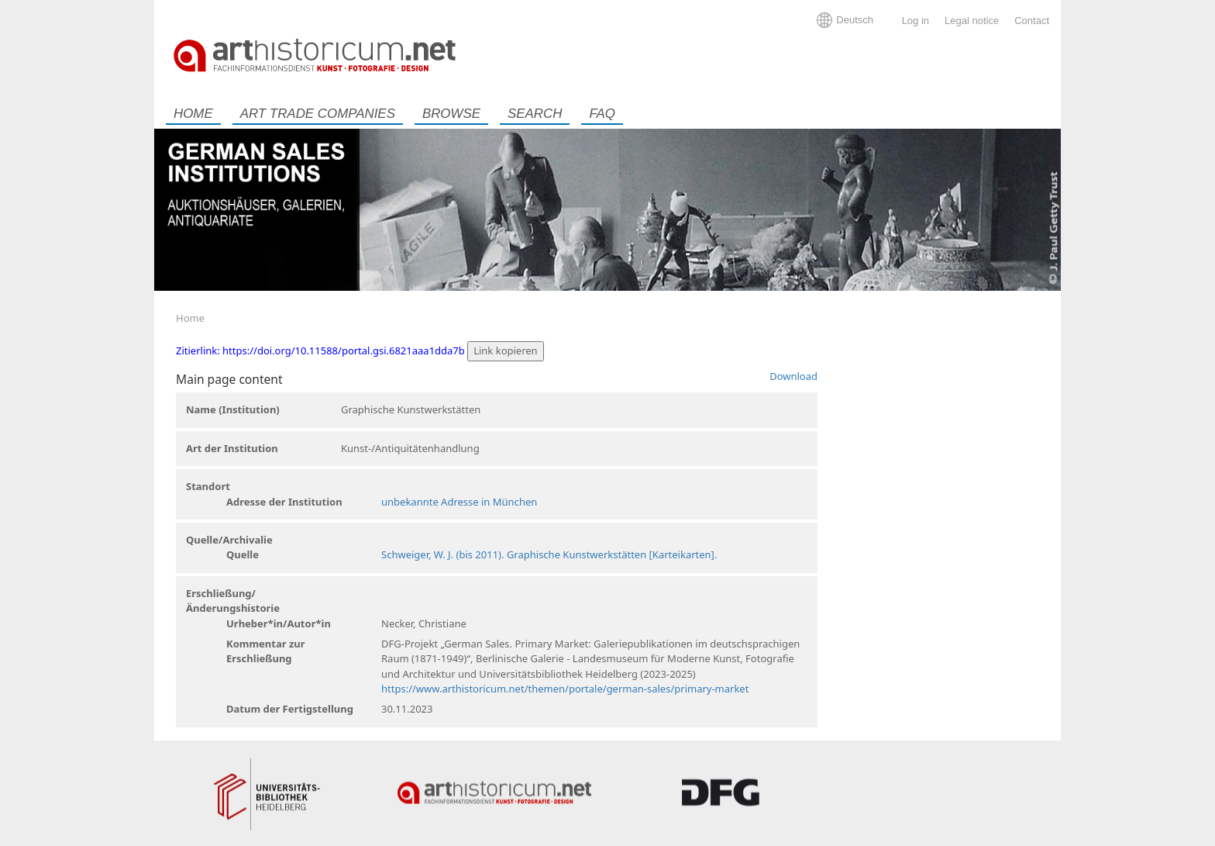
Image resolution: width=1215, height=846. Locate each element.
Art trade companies (317, 113)
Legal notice (972, 20)
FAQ (601, 113)
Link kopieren (505, 350)
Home (193, 113)
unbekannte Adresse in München (459, 502)
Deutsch (854, 20)
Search (535, 113)
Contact (1031, 20)
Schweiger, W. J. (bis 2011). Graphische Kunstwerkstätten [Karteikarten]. (549, 554)
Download (793, 376)
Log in (915, 20)
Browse (451, 113)
